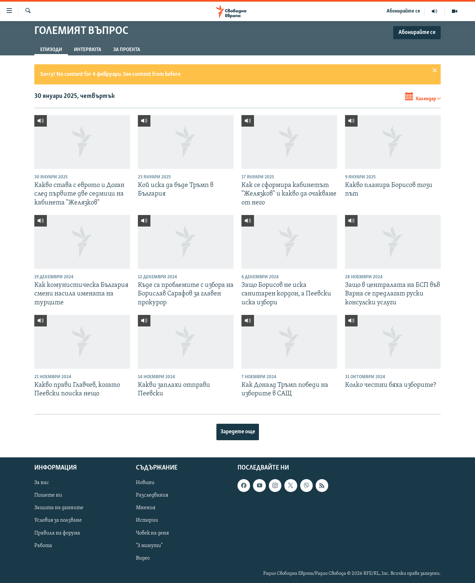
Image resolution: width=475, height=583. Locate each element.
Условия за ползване (58, 520)
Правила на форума (57, 533)
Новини (145, 482)
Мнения (145, 507)
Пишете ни (48, 495)
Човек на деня (152, 533)
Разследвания (152, 495)
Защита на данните (58, 507)
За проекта (126, 49)
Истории (147, 520)
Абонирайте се (403, 11)
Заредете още (237, 432)
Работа (43, 545)
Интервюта (87, 49)
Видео (143, 558)
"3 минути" (149, 545)
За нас (41, 482)
